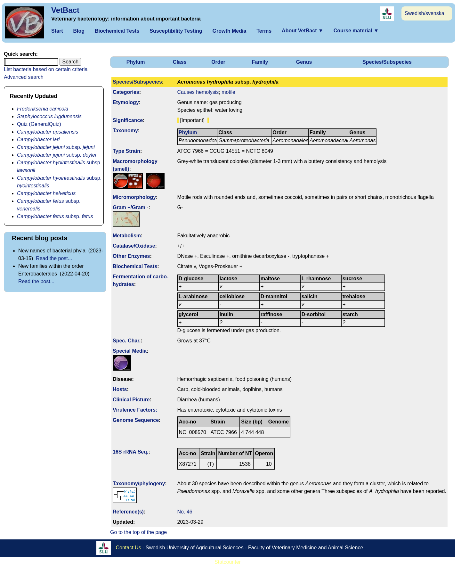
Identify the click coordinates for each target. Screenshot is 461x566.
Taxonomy (125, 130)
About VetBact (302, 30)
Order (218, 62)
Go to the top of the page (138, 532)
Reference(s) (128, 511)
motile (228, 92)
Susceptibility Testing (176, 31)
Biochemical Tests (117, 31)
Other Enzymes (131, 256)
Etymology (126, 102)
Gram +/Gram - (131, 207)
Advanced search (24, 77)
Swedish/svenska (424, 13)
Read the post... (54, 258)
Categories (126, 92)
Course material (356, 30)
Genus (304, 62)
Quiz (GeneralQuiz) (39, 124)
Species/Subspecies (387, 62)
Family (260, 62)
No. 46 (184, 511)
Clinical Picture (131, 399)
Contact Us (128, 547)
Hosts (120, 389)
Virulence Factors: (135, 410)
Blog (79, 31)
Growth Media (229, 31)
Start (57, 31)
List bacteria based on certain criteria (45, 69)
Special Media (130, 351)
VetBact (65, 10)
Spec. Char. (127, 340)
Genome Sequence (136, 420)
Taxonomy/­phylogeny (139, 483)
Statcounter (227, 562)
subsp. (56, 147)
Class (180, 62)
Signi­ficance (128, 120)
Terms (263, 31)
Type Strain (126, 151)
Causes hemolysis (198, 92)
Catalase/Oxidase (134, 246)
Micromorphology (134, 197)
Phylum (135, 62)
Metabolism (127, 235)
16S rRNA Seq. (130, 452)
